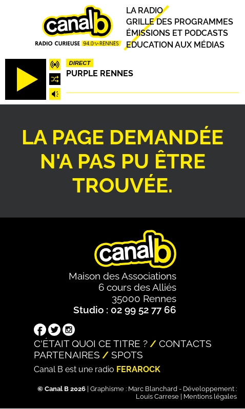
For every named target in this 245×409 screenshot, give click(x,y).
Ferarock (138, 369)
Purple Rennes (99, 73)
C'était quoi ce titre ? (91, 343)
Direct (80, 63)
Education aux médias (175, 45)
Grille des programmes (179, 22)
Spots (127, 354)
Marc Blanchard (152, 389)
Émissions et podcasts (177, 33)
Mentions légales (210, 396)
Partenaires (67, 354)
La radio (144, 10)
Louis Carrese (157, 396)
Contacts (185, 343)
